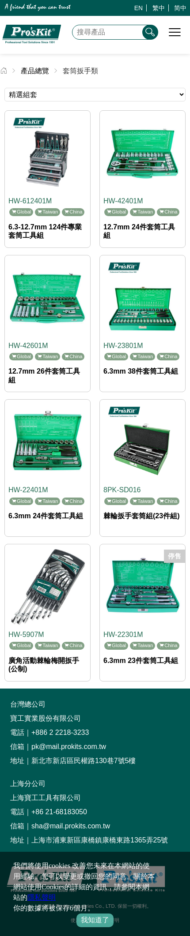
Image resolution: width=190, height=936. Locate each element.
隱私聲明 (41, 897)
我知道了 (95, 920)
